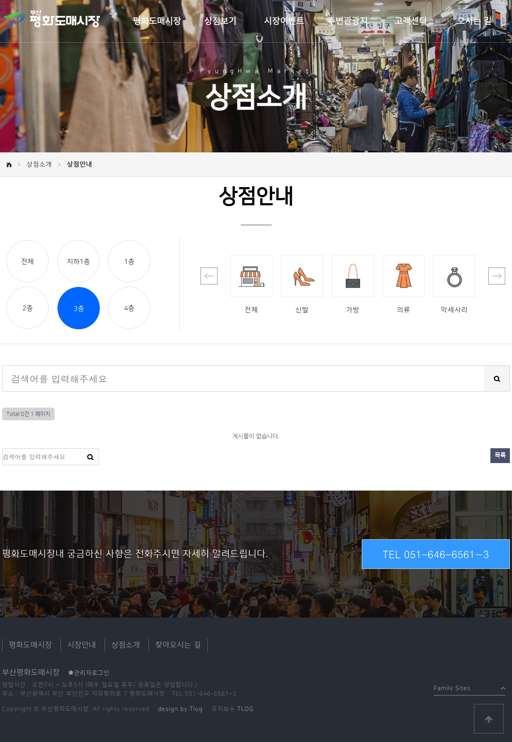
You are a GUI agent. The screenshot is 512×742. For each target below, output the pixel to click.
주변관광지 (348, 21)
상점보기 (220, 21)
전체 (27, 261)
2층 (27, 308)
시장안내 (81, 645)
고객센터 (411, 21)
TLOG (245, 709)
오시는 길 (474, 21)
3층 (79, 308)
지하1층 (78, 261)
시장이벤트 (284, 21)
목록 (500, 455)
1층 (129, 261)
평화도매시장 (157, 21)
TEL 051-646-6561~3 (436, 554)
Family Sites (452, 686)
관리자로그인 (89, 673)
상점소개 (125, 645)
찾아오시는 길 (178, 645)
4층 (129, 308)
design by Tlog (180, 709)
